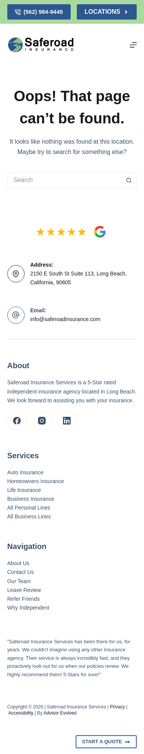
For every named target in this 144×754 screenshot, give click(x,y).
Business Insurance (30, 499)
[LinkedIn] (66, 420)
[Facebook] (16, 420)
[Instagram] (41, 420)
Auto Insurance (25, 472)
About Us (18, 563)
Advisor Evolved (59, 713)
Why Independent (28, 608)
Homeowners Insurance (35, 481)
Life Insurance (24, 490)
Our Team (19, 581)
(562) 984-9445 (39, 11)
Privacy (117, 707)
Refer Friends (23, 599)
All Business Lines (29, 516)
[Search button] (129, 180)
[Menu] (133, 44)
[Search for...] (64, 180)
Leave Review (24, 590)
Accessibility (20, 713)
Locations (106, 11)
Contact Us (20, 572)
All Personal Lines (28, 508)
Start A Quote (106, 742)
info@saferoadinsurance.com (65, 319)
